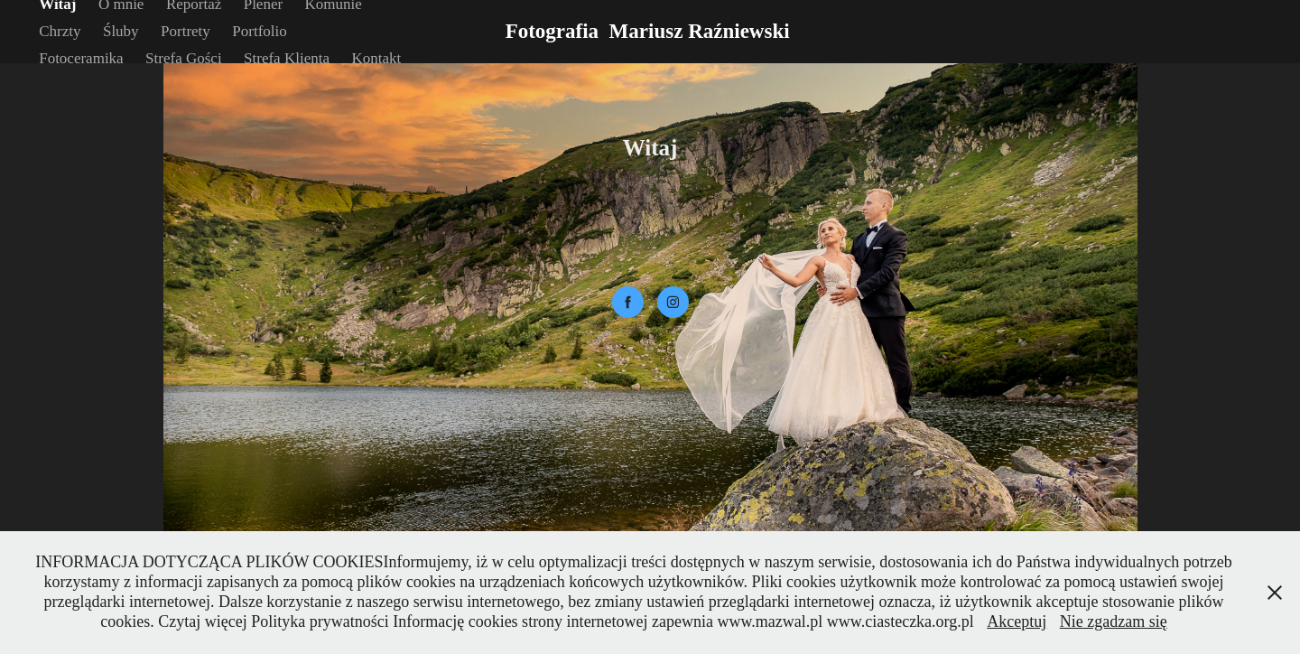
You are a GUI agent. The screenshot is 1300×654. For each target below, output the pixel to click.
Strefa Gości (183, 58)
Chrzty (59, 31)
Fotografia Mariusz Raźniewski (650, 31)
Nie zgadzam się (1113, 621)
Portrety (185, 31)
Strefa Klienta (287, 58)
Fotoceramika (81, 58)
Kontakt (376, 58)
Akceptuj (1016, 621)
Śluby (121, 31)
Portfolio (259, 31)
